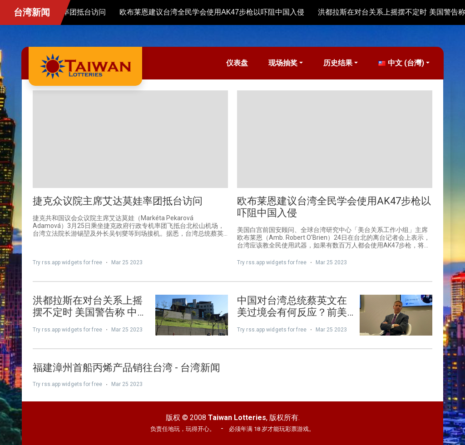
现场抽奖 (282, 63)
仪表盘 (237, 63)
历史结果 (337, 63)
